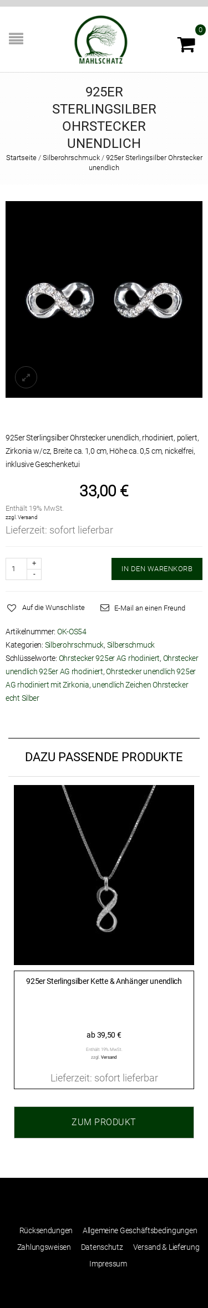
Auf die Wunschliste (53, 607)
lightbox (26, 377)
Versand (28, 517)
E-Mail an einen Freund (149, 608)
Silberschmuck (131, 644)
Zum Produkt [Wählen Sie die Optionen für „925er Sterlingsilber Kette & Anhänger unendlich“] (104, 1122)
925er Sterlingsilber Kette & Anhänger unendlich (104, 981)
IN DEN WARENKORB (156, 569)
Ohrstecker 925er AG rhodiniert (109, 658)
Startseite (21, 157)
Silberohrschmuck (71, 157)
